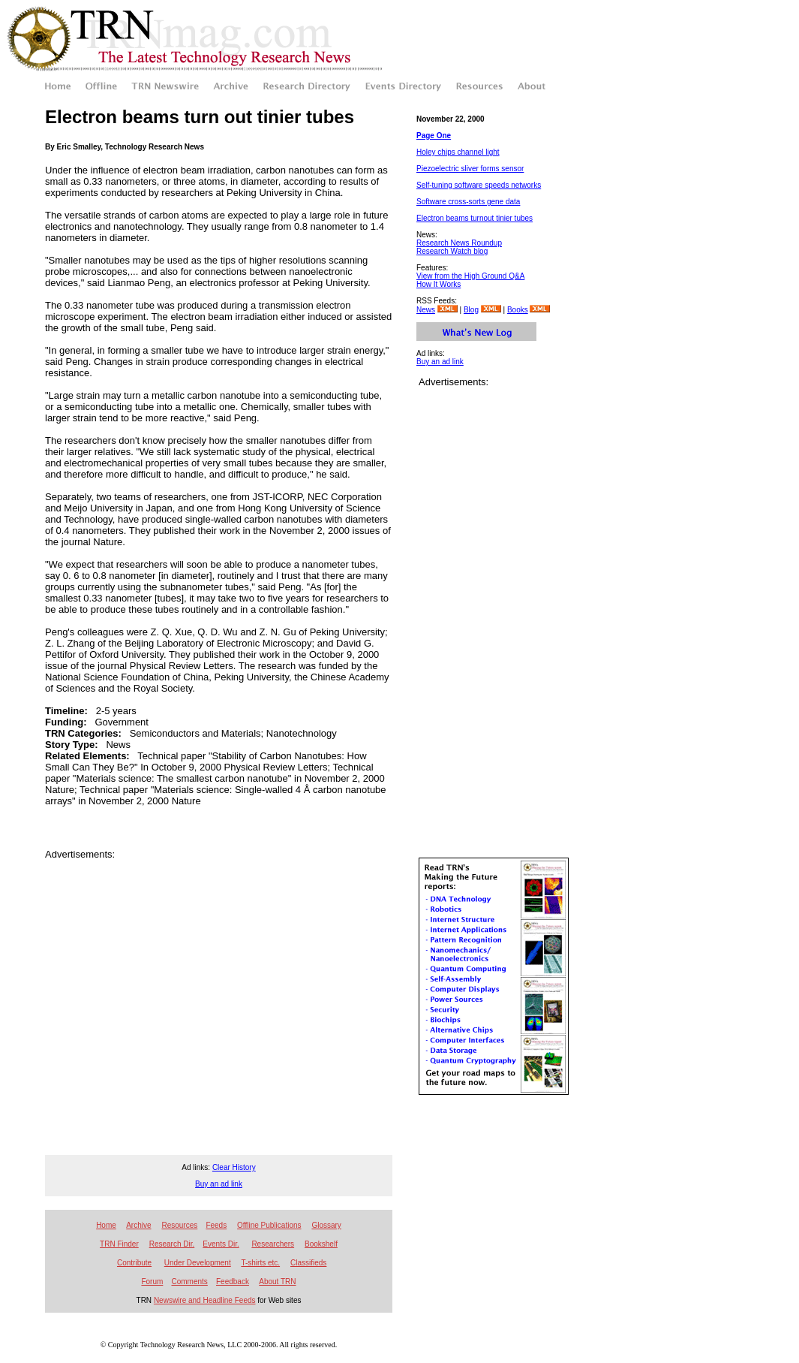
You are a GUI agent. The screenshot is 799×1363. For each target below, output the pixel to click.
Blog (471, 310)
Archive (138, 1225)
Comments (189, 1281)
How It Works (438, 284)
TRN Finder (119, 1244)
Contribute (134, 1263)
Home (106, 1225)
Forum (152, 1281)
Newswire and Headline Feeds (205, 1300)
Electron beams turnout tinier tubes (474, 218)
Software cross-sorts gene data (468, 202)
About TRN (277, 1281)
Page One (433, 135)
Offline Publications (269, 1225)
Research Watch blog (452, 251)
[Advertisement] (140, 1000)
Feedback (232, 1281)
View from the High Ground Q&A (470, 276)
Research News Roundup (459, 243)
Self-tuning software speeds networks (478, 185)
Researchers (272, 1244)
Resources (179, 1225)
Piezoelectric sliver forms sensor (470, 168)
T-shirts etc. (260, 1263)
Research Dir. (172, 1244)
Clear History (234, 1167)
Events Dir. (221, 1244)
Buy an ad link (440, 361)
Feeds (216, 1225)
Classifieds (308, 1263)
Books (517, 310)
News (425, 310)
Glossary (326, 1225)
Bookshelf (321, 1244)
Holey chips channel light (458, 152)
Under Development (197, 1263)
